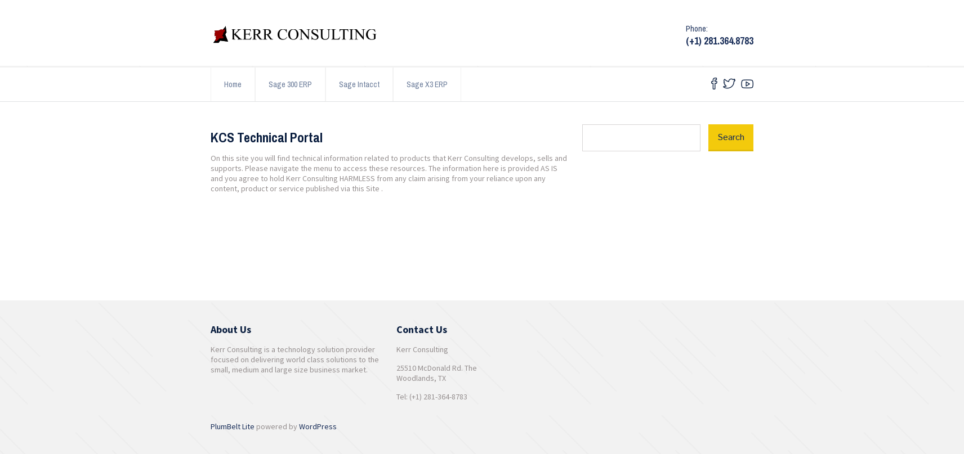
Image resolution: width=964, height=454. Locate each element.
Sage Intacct (359, 84)
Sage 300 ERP (290, 84)
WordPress (318, 426)
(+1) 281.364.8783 (719, 41)
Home (233, 84)
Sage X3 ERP (427, 84)
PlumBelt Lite (233, 426)
